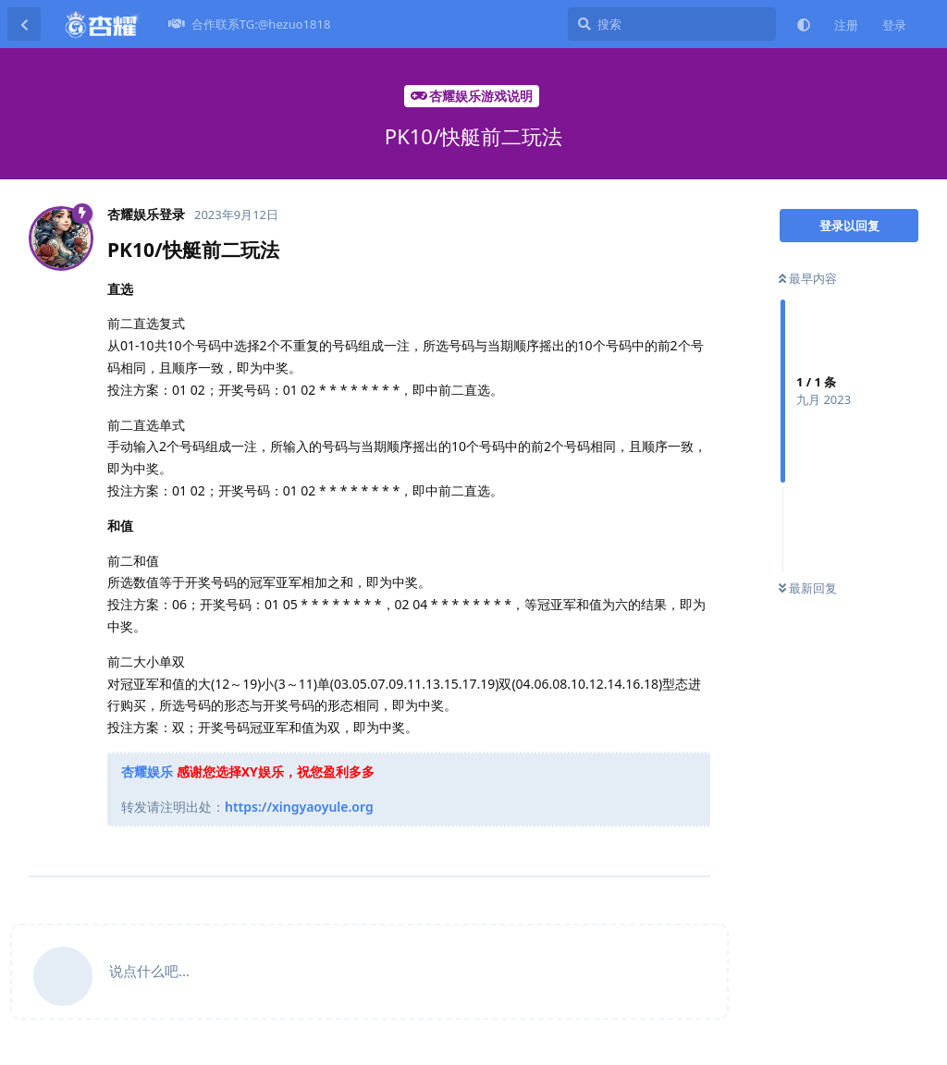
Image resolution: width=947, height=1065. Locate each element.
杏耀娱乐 (147, 771)
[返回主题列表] (24, 24)
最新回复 (808, 588)
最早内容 (808, 278)
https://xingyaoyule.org (299, 806)
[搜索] (672, 24)
